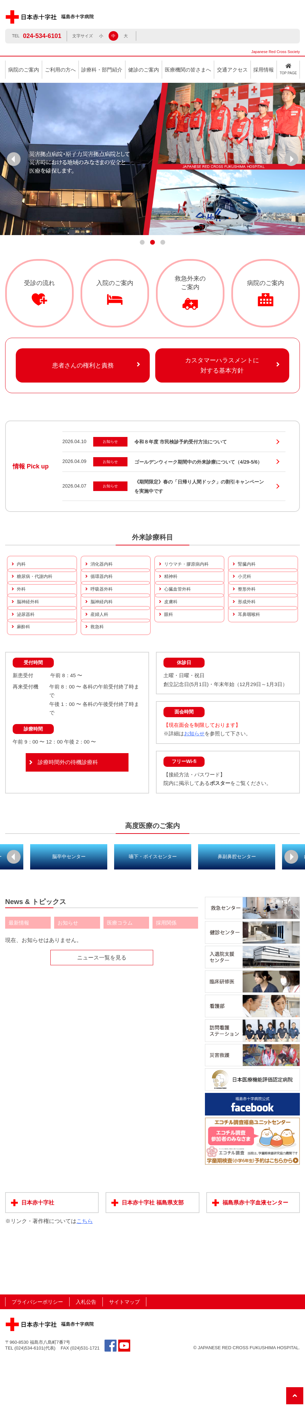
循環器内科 (102, 584)
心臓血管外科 (178, 605)
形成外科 (247, 625)
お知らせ (194, 781)
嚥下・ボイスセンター (153, 904)
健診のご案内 (143, 70)
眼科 (169, 646)
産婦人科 (100, 646)
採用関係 (166, 970)
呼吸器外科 (102, 605)
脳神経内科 (102, 625)
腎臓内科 (247, 564)
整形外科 (247, 605)
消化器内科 (102, 564)
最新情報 (19, 970)
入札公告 (86, 1349)
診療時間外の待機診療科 (68, 810)
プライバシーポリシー (37, 1349)
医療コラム (120, 970)
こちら (84, 1269)
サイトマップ (124, 1349)
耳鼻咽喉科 (250, 646)
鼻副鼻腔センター (237, 904)
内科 (21, 564)
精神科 (171, 584)
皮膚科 (171, 625)
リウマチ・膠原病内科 (188, 564)
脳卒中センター (69, 904)
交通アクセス (232, 70)
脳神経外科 (29, 625)
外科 (21, 605)
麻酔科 (24, 666)
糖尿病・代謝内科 (36, 584)
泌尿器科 (26, 646)
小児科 (245, 584)
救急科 (97, 666)
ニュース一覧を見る (101, 1005)
